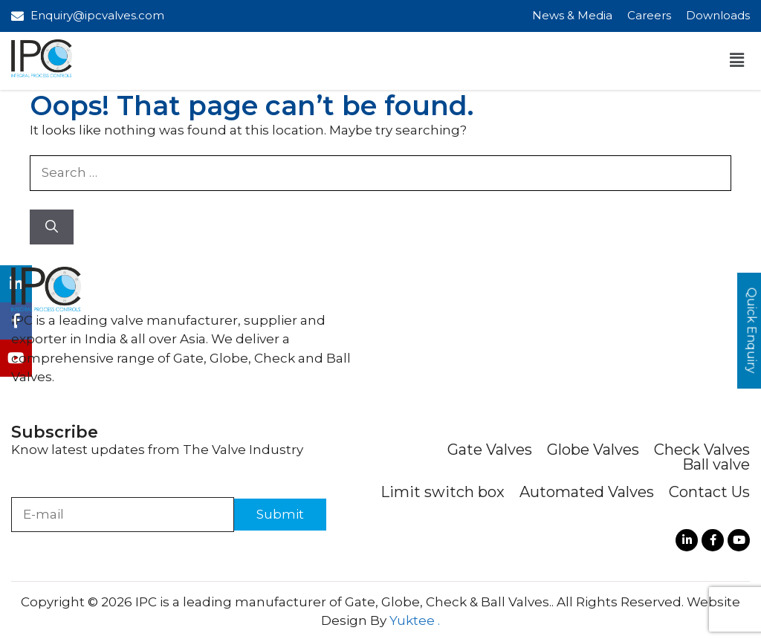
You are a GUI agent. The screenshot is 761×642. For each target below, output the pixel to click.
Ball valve (716, 464)
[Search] (52, 227)
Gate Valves (489, 449)
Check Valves (702, 449)
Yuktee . (414, 620)
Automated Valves (586, 492)
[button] (737, 61)
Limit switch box (442, 492)
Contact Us (709, 492)
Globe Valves (593, 449)
